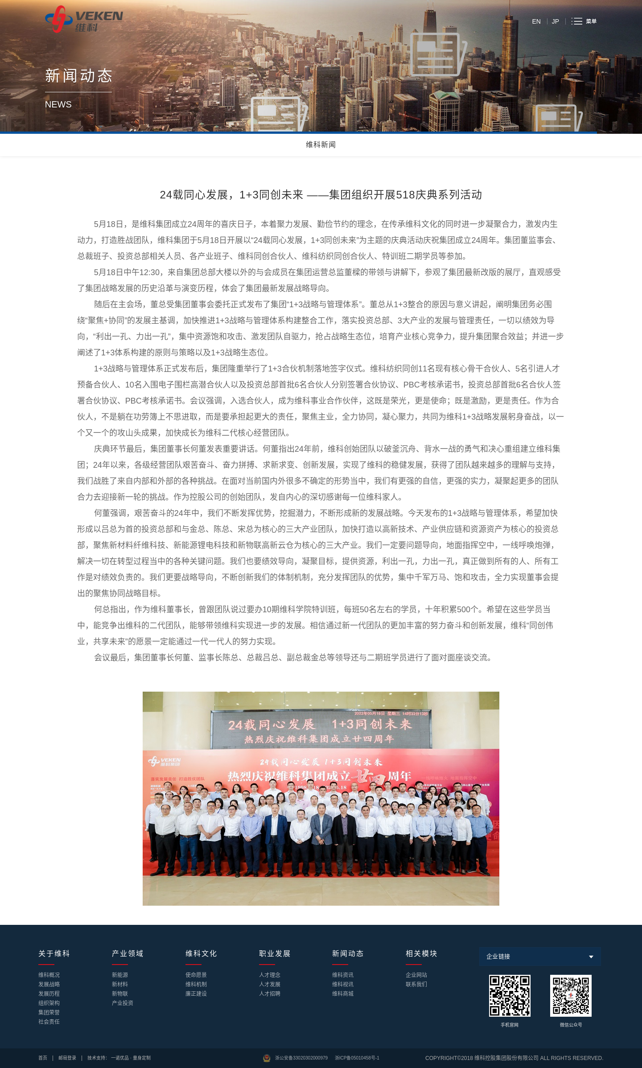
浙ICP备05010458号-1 (357, 1058)
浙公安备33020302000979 (301, 1058)
